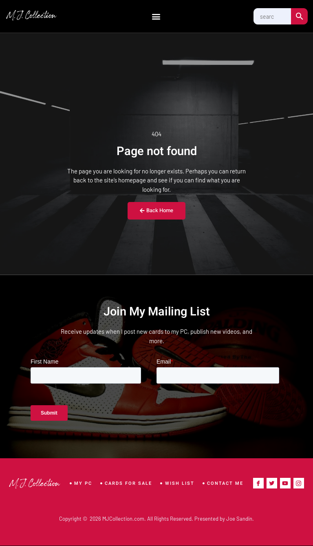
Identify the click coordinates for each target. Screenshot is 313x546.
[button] (156, 16)
